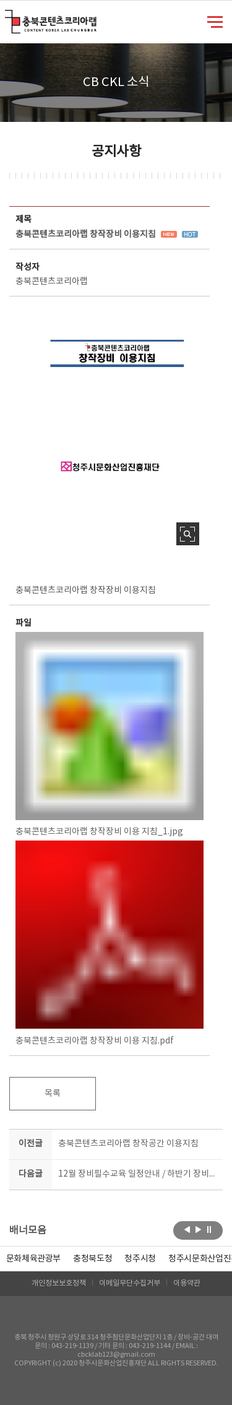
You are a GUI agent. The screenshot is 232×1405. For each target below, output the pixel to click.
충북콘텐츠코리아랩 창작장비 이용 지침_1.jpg (109, 734)
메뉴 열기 (215, 21)
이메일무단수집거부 (129, 1283)
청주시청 (140, 1259)
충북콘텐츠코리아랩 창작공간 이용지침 (128, 1144)
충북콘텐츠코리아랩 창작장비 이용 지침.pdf (109, 943)
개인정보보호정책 (59, 1283)
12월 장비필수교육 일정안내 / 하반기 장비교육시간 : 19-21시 (138, 1174)
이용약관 (186, 1283)
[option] (92, 1259)
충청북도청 (92, 1259)
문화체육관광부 (33, 1259)
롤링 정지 (209, 1229)
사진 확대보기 (187, 534)
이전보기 (187, 1229)
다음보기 (198, 1229)
